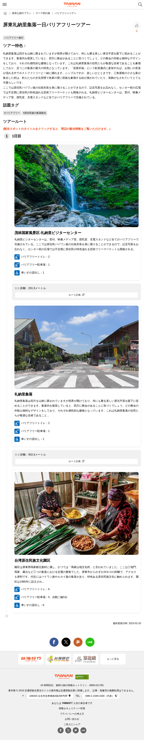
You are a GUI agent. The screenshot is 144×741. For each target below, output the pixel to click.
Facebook (61, 730)
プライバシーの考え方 (72, 713)
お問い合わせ (72, 719)
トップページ (5, 13)
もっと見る (113, 659)
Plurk (78, 642)
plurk (76, 730)
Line (83, 730)
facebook (54, 642)
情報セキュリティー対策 (72, 708)
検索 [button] (140, 5)
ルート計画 (75, 295)
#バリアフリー (12, 113)
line (90, 642)
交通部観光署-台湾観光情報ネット (72, 5)
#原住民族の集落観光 (34, 113)
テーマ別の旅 (43, 13)
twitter (66, 642)
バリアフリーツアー (65, 13)
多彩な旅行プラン (21, 13)
